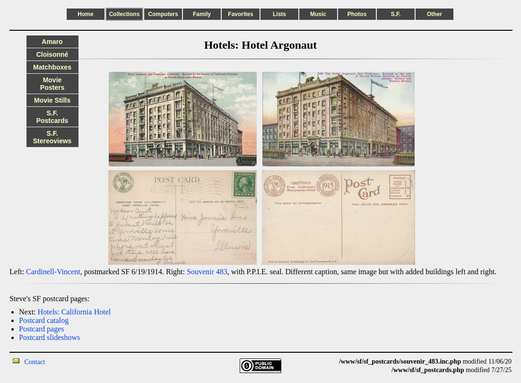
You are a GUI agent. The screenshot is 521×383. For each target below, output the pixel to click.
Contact (35, 362)
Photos (357, 14)
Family (202, 14)
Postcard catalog (44, 320)
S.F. (396, 14)
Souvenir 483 (207, 272)
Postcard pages (41, 329)
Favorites (240, 14)
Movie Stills (52, 100)
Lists (279, 14)
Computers (163, 14)
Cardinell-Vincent (53, 272)
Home (85, 14)
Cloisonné (52, 54)
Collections (124, 14)
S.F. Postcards (52, 116)
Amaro (52, 41)
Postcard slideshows (49, 337)
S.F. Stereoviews (52, 137)
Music (318, 14)
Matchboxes (52, 67)
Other (434, 14)
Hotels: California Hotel (74, 312)
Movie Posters (52, 83)
